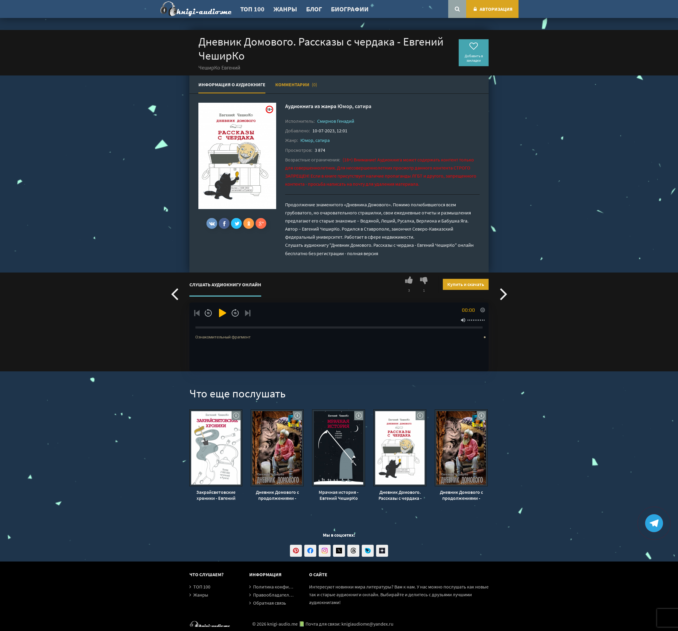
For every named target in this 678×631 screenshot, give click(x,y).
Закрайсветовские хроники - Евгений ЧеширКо (215, 495)
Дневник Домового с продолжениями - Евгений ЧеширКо (277, 495)
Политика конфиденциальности (287, 587)
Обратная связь (269, 603)
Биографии (350, 9)
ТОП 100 (252, 9)
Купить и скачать (465, 284)
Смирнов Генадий (335, 121)
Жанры (285, 9)
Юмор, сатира (354, 106)
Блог (314, 9)
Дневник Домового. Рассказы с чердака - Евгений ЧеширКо (400, 495)
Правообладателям (273, 595)
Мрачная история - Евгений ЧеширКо (338, 495)
